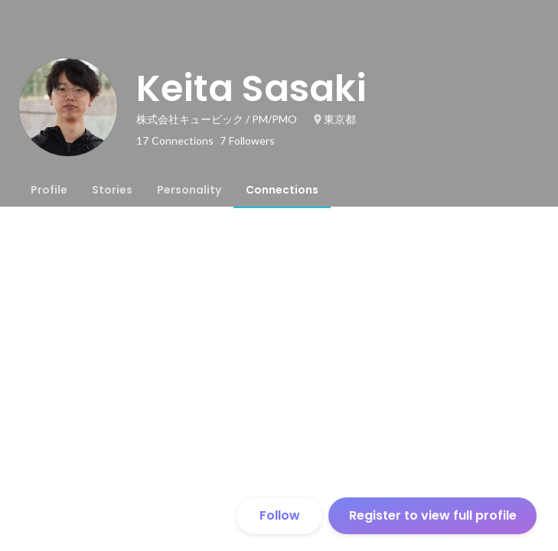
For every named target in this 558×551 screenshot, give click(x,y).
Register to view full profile (433, 515)
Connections (282, 189)
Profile (49, 189)
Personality (189, 189)
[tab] (49, 189)
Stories (112, 189)
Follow (279, 515)
